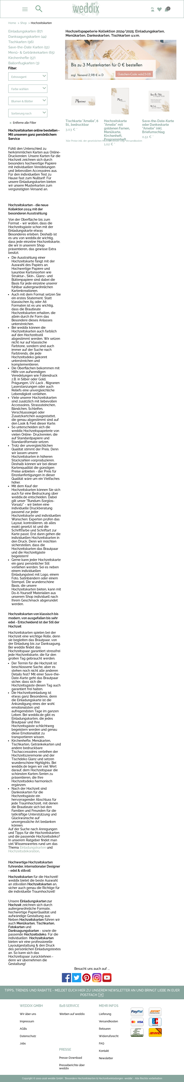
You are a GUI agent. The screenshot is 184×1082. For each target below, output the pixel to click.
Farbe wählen (20, 89)
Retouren (105, 1028)
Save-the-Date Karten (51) (28, 47)
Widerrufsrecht (108, 1036)
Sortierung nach (21, 113)
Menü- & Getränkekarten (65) (31, 52)
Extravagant (18, 77)
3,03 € (72, 129)
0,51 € (148, 137)
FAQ (101, 1043)
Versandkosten (108, 1021)
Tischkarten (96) (21, 42)
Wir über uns (28, 1014)
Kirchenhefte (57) (21, 58)
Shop (23, 23)
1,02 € (109, 144)
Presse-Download (70, 1057)
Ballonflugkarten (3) (23, 63)
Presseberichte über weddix (72, 1067)
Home (12, 23)
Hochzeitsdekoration (23, 851)
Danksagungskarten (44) (27, 37)
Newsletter (106, 1058)
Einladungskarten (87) (25, 31)
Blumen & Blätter (22, 101)
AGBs (23, 1028)
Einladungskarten (33, 847)
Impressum (27, 1021)
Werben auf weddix (72, 1014)
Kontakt (104, 1051)
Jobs (23, 1043)
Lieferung (105, 1014)
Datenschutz (28, 1036)
